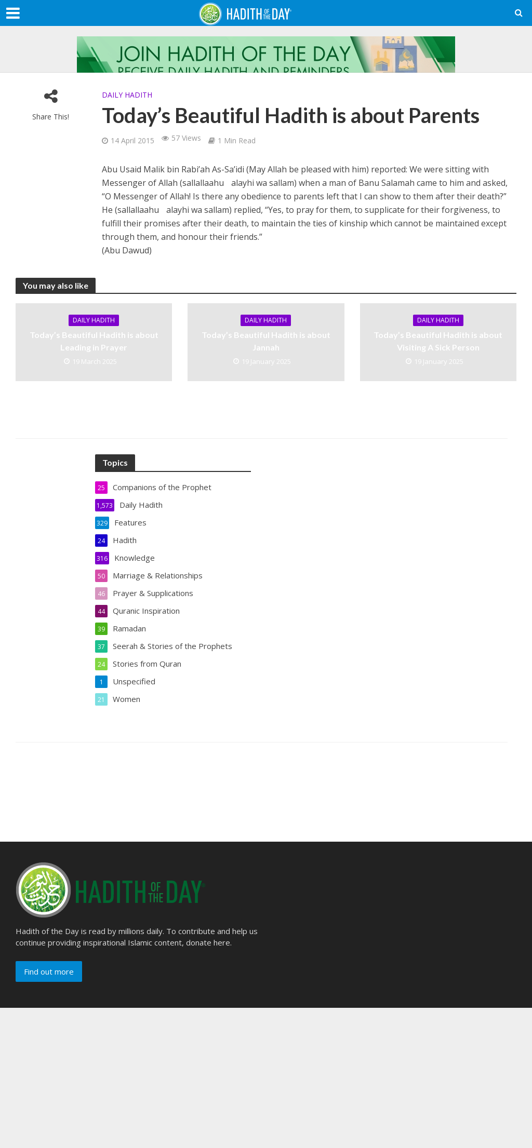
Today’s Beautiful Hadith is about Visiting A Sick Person (438, 341)
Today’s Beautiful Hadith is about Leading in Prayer (94, 341)
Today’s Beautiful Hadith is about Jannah (266, 341)
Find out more (49, 971)
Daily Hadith (127, 95)
